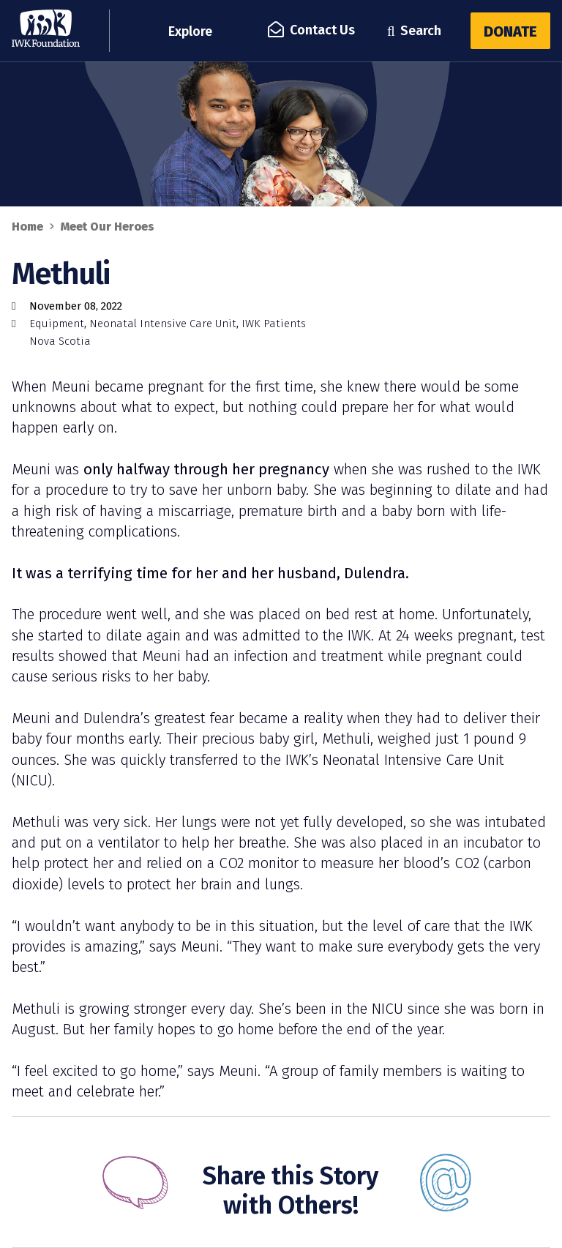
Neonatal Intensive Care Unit (162, 323)
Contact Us (312, 30)
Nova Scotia (60, 341)
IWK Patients (273, 323)
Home (27, 226)
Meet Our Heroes (107, 226)
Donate (510, 31)
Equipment (56, 323)
